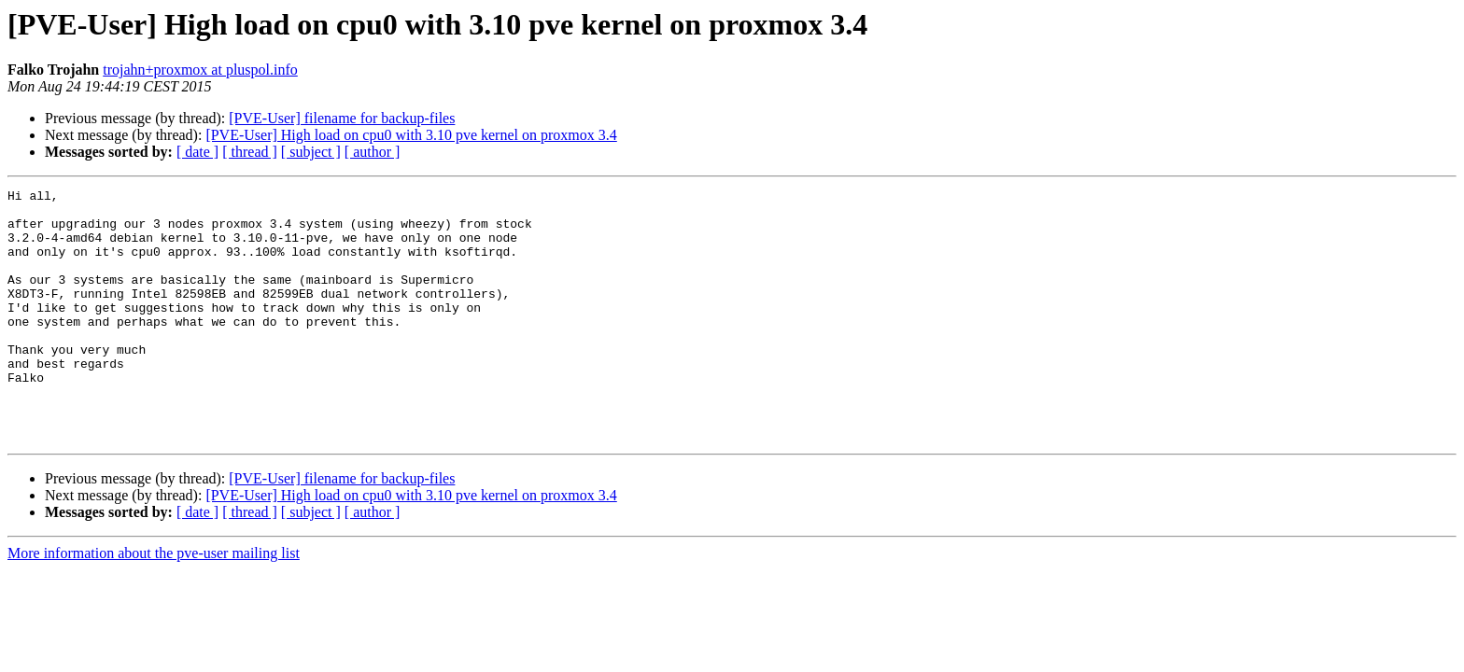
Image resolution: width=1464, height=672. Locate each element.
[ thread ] (249, 152)
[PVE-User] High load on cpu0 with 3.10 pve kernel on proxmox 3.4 (410, 135)
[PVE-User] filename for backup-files (342, 118)
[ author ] (373, 152)
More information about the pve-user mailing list (153, 603)
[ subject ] (311, 152)
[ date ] (197, 152)
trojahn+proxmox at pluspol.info (200, 69)
